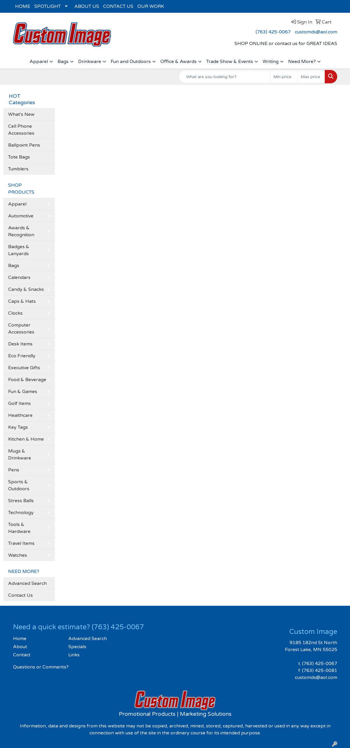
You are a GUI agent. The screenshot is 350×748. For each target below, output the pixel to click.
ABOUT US (86, 6)
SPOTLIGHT (47, 6)
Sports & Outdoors (18, 485)
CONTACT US (118, 6)
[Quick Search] (224, 76)
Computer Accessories (21, 328)
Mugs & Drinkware (19, 454)
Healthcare (20, 415)
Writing (271, 61)
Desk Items (20, 344)
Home (19, 638)
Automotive (20, 216)
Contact (21, 655)
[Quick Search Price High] (311, 76)
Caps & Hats (22, 301)
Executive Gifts (24, 368)
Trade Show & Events (229, 61)
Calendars (19, 277)
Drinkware (89, 61)
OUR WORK (150, 6)
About (20, 647)
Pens (13, 470)
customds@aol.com (316, 32)
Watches (17, 555)
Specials (77, 647)
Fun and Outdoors (131, 61)
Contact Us (20, 595)
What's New (21, 114)
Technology (21, 513)
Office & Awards (178, 61)
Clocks (15, 313)
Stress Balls (21, 501)
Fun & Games (22, 391)
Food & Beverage (27, 380)
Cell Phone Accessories (21, 129)
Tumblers (18, 169)
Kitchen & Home (26, 439)
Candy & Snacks (26, 289)
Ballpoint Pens (24, 145)
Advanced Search (27, 583)
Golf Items (19, 403)
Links (74, 655)
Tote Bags (19, 157)
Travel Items (21, 543)
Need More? (302, 61)
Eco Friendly (21, 356)
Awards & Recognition (21, 231)
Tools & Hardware (19, 528)
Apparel (39, 61)
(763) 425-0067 (273, 32)
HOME (22, 6)
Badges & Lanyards (18, 250)
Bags (63, 61)
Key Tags (18, 427)
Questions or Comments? (41, 667)
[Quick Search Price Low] (284, 76)
